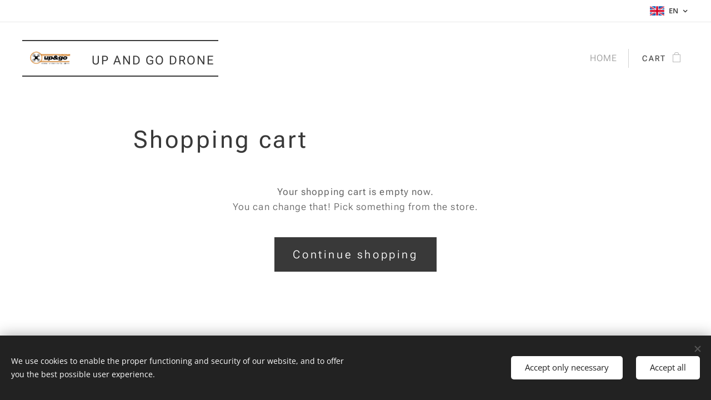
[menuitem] (602, 58)
